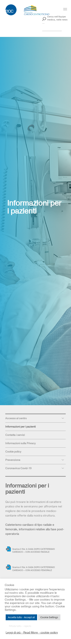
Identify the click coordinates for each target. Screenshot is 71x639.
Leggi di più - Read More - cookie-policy (32, 632)
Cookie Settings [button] (49, 617)
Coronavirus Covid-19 (18, 468)
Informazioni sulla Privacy (20, 443)
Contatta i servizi (15, 435)
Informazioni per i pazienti (20, 426)
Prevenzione (12, 460)
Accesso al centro (16, 418)
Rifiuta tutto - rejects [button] (20, 625)
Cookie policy (13, 451)
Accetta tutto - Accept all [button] (21, 617)
